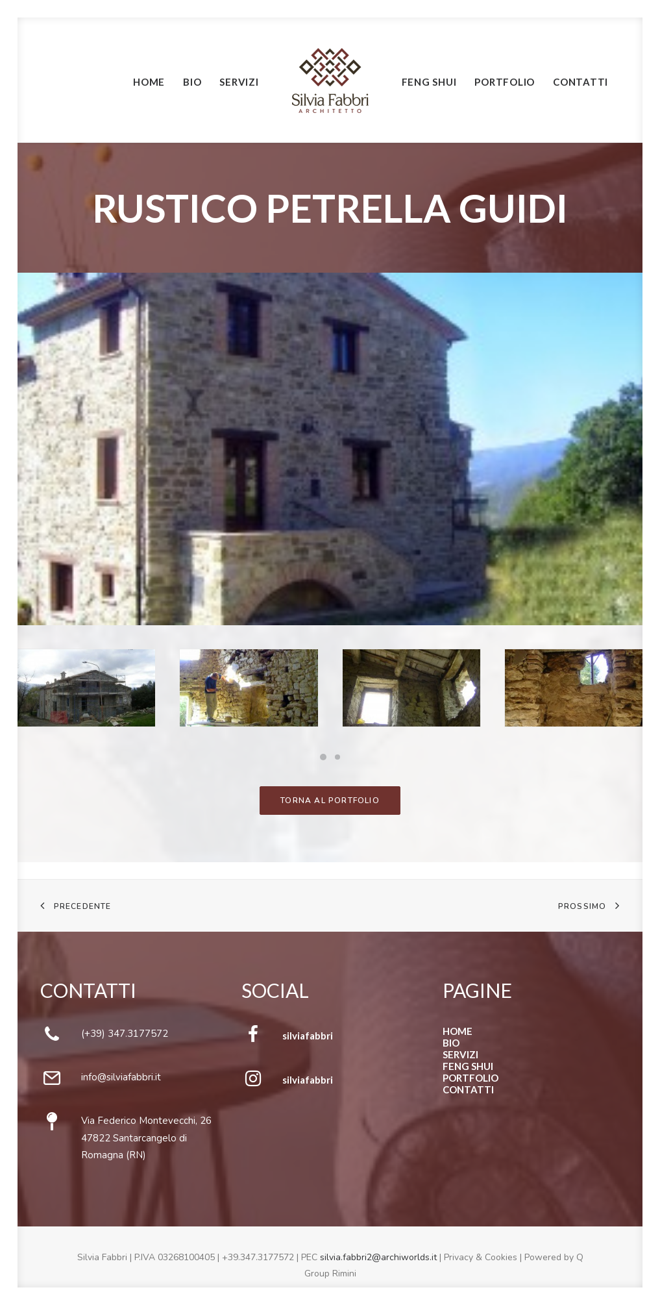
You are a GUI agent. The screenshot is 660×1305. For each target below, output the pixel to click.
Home (149, 82)
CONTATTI (468, 1089)
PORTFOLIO (470, 1078)
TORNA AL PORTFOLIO (330, 800)
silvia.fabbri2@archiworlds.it (378, 1257)
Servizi (238, 82)
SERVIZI (460, 1054)
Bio (192, 82)
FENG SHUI (468, 1066)
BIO (451, 1043)
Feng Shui (429, 82)
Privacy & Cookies (480, 1257)
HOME (457, 1031)
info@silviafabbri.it (121, 1077)
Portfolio (504, 82)
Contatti (580, 82)
